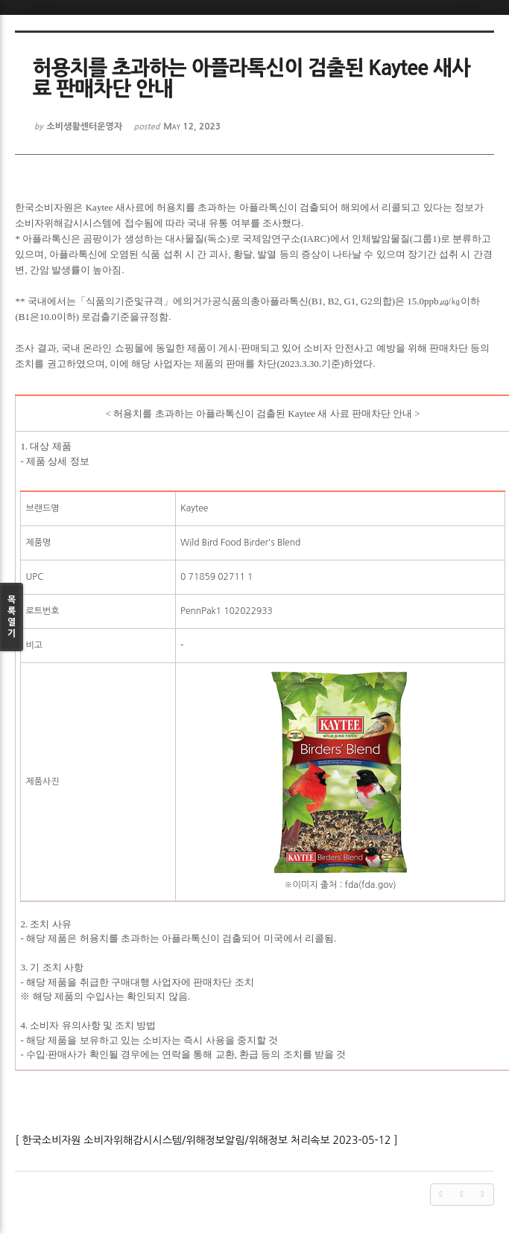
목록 (11, 617)
